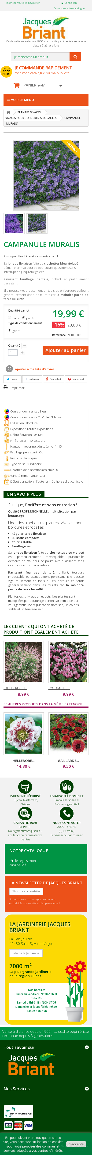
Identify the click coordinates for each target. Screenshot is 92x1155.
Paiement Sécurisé (25, 796)
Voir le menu (20, 99)
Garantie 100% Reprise (25, 825)
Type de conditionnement (25, 323)
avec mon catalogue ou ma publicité (47, 70)
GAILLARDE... (68, 760)
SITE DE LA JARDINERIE (46, 970)
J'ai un (6, 71)
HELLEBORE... (24, 760)
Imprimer (18, 388)
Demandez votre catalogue (69, 8)
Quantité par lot (19, 310)
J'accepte (76, 1144)
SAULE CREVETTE (15, 688)
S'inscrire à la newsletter (26, 891)
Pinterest (76, 379)
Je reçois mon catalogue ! (22, 862)
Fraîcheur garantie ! (67, 804)
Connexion (71, 2)
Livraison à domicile (67, 796)
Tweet (12, 379)
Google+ (53, 379)
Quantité (14, 346)
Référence (59, 335)
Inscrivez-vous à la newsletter (23, 2)
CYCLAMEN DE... (59, 688)
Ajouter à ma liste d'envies (34, 369)
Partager (32, 379)
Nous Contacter (67, 823)
